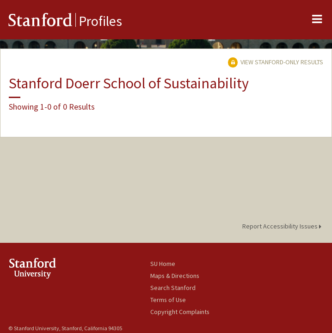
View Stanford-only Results (275, 62)
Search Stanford (173, 288)
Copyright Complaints (179, 312)
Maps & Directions (174, 275)
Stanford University (79, 268)
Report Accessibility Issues (283, 226)
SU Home (162, 263)
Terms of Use (168, 300)
